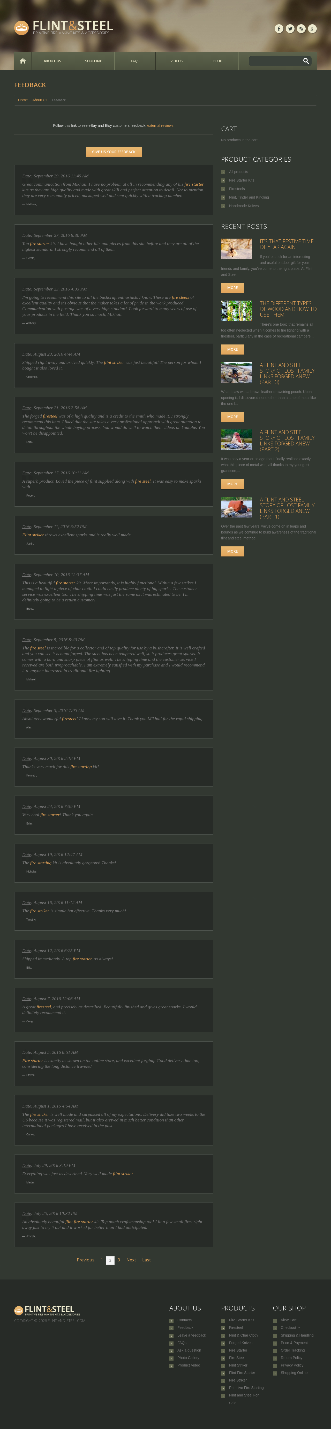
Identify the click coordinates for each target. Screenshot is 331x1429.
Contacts (184, 1320)
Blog (217, 60)
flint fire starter (79, 1221)
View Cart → (291, 1320)
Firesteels (237, 189)
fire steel (143, 481)
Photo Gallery (188, 1363)
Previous (85, 1260)
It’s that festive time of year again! (287, 244)
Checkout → (291, 1329)
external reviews (160, 125)
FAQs (135, 60)
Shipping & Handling (297, 1338)
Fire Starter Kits (241, 180)
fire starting (81, 766)
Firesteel (236, 1329)
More (232, 287)
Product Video (188, 1372)
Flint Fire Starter (242, 1380)
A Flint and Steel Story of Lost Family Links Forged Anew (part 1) (287, 508)
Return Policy (291, 1363)
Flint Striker (238, 1372)
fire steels (180, 297)
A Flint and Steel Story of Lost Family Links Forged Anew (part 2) (287, 441)
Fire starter (32, 1060)
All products (238, 172)
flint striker (114, 362)
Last (146, 1260)
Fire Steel (237, 1363)
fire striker (39, 910)
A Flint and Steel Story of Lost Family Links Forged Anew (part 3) (287, 374)
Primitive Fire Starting (246, 1397)
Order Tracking (293, 1355)
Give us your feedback (114, 151)
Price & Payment (294, 1346)
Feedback (185, 1329)
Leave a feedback (191, 1338)
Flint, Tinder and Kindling (249, 197)
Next (131, 1260)
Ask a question (189, 1355)
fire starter (194, 184)
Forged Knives (240, 1346)
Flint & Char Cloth (243, 1338)
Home (22, 61)
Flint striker (33, 534)
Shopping (93, 60)
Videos (176, 60)
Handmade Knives (244, 206)
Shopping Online (294, 1380)
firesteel (50, 416)
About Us (52, 60)
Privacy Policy (292, 1372)
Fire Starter (238, 1355)
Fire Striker (238, 1389)
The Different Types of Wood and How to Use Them (288, 309)
